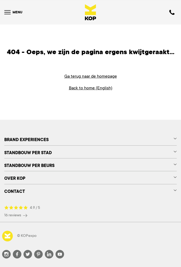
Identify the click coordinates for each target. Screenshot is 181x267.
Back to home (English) (90, 88)
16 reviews (15, 215)
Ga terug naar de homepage (90, 76)
